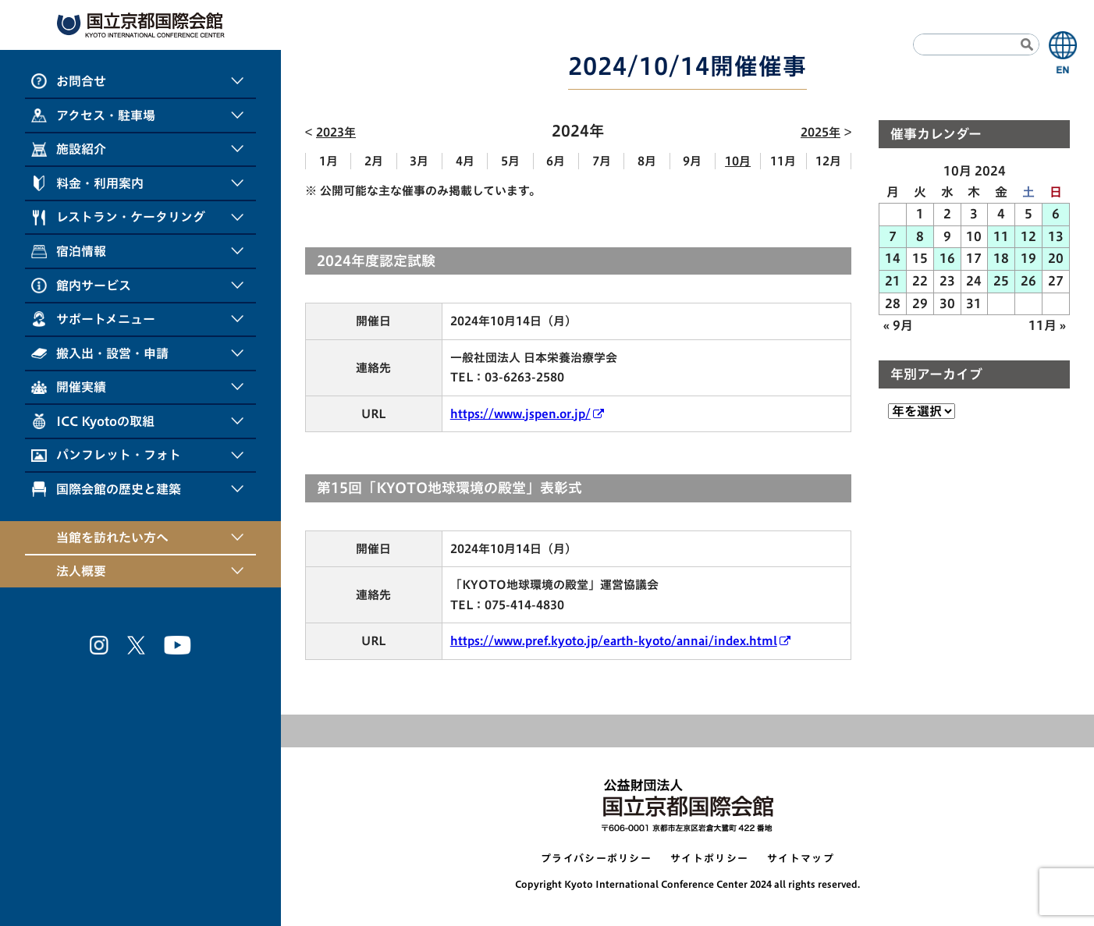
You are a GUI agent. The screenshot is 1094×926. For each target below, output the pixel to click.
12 (1028, 236)
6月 (555, 161)
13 (1056, 236)
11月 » (1047, 325)
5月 (510, 161)
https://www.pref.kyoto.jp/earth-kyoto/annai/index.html (613, 641)
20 (1056, 258)
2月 (373, 161)
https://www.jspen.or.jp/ (520, 414)
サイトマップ (800, 858)
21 (892, 281)
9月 (692, 161)
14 (892, 258)
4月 (465, 161)
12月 (828, 161)
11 (1001, 236)
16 (947, 258)
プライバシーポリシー (596, 858)
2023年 (336, 132)
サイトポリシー (709, 858)
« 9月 (898, 325)
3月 (419, 161)
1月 (328, 161)
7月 (601, 161)
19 (1028, 258)
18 (1001, 258)
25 (1001, 281)
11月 (783, 161)
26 (1028, 281)
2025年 (820, 132)
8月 (647, 161)
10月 (738, 161)
